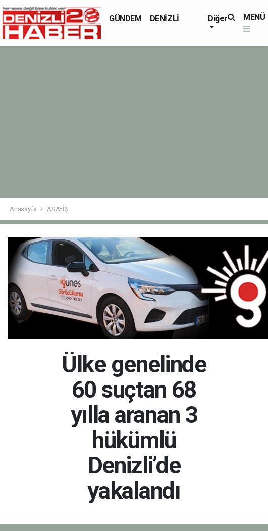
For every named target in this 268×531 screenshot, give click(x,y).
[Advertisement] (134, 121)
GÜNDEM (125, 18)
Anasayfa (24, 209)
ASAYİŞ (58, 209)
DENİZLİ (164, 18)
